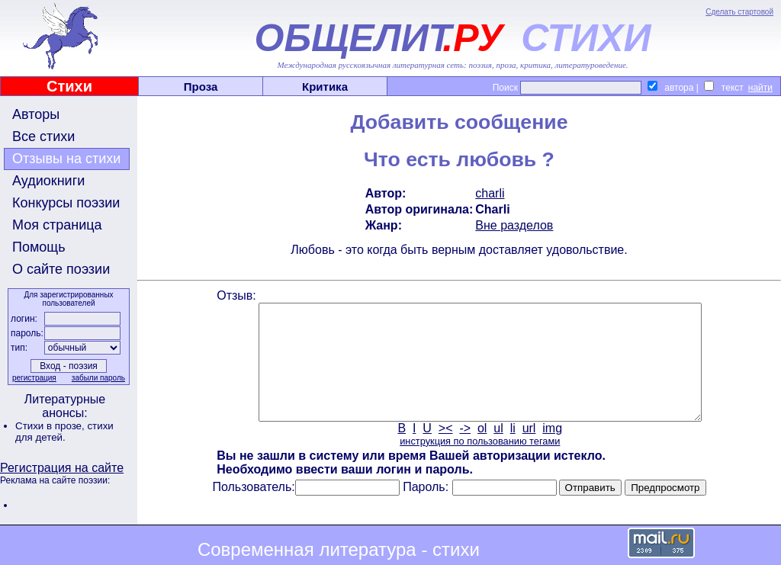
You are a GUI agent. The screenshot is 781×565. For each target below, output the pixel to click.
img (552, 451)
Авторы (35, 114)
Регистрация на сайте (62, 467)
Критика (325, 86)
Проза (201, 86)
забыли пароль (98, 378)
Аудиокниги (48, 180)
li (513, 451)
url (529, 451)
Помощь (39, 247)
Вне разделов (514, 225)
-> (465, 451)
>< (446, 451)
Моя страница (57, 225)
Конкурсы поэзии (66, 202)
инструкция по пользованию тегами (480, 464)
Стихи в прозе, (51, 426)
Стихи (69, 86)
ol (482, 451)
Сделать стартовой (739, 12)
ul (498, 451)
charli (489, 193)
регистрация (34, 378)
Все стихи (43, 136)
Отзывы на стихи (66, 158)
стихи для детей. (64, 431)
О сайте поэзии (61, 269)
